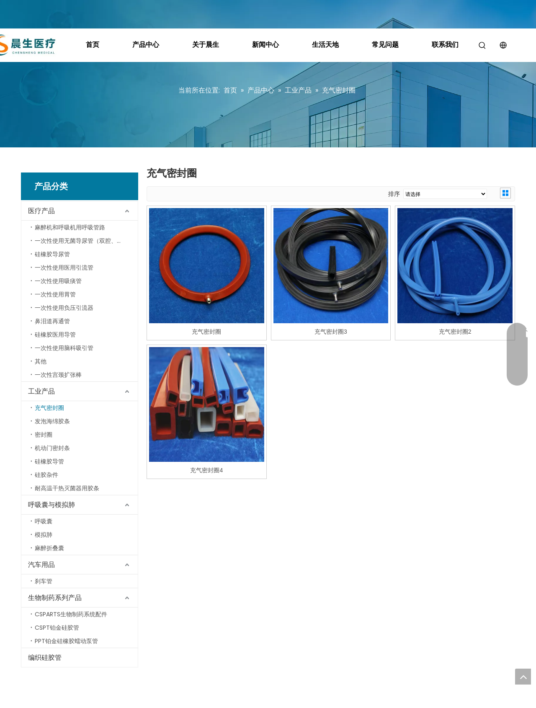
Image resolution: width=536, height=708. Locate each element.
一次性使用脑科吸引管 (64, 348)
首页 (92, 44)
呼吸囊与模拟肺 (51, 505)
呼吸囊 (43, 521)
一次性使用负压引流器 (64, 308)
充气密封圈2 (455, 331)
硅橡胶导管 (49, 461)
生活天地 (325, 44)
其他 (40, 361)
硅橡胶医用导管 (55, 334)
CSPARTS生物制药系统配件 (71, 614)
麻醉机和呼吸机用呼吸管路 (70, 227)
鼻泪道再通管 (52, 321)
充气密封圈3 (330, 331)
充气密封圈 (49, 408)
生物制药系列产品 (55, 597)
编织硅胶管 (45, 657)
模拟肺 (43, 534)
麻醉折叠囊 (49, 548)
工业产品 (41, 391)
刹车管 (43, 581)
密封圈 (43, 434)
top (523, 677)
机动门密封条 (52, 448)
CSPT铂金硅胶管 (57, 627)
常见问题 (385, 44)
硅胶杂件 (46, 475)
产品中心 (145, 44)
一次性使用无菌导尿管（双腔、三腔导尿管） (86, 241)
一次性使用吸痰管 (58, 281)
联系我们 (445, 44)
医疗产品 (41, 211)
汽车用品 (41, 564)
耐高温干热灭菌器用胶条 (67, 488)
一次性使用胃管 (55, 294)
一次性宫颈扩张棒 (58, 375)
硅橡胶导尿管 (52, 254)
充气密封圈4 (206, 470)
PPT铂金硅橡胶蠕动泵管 (66, 641)
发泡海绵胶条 (52, 421)
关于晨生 (205, 44)
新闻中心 (265, 44)
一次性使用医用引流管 (64, 267)
